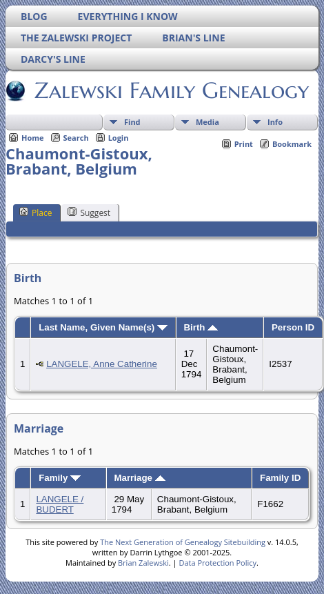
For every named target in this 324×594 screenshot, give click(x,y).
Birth (200, 327)
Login (118, 137)
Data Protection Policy (217, 562)
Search (76, 137)
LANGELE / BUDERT (59, 504)
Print (243, 144)
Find (132, 122)
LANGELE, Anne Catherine (101, 364)
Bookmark (292, 144)
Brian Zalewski (143, 562)
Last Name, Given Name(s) (103, 327)
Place (35, 212)
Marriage (139, 478)
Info (275, 122)
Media (207, 122)
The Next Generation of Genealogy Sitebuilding (182, 542)
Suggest (89, 212)
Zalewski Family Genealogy (170, 90)
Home (32, 137)
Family (60, 478)
